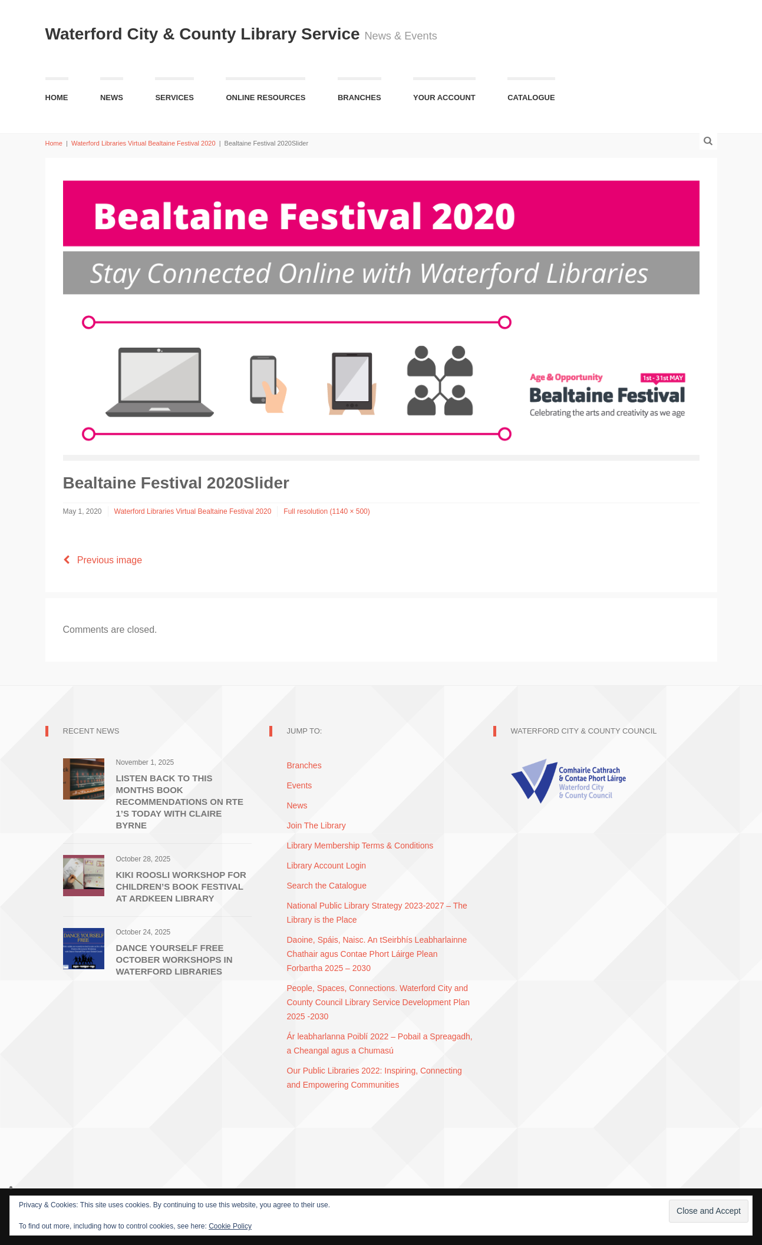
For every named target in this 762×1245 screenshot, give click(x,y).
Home (56, 97)
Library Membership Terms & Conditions (360, 845)
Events (299, 785)
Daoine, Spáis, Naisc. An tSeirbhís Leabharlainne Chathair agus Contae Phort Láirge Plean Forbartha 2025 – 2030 (377, 954)
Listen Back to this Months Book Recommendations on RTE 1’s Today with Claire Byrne (179, 801)
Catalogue (531, 97)
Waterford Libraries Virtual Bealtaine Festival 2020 (143, 143)
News (111, 97)
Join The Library (316, 825)
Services (174, 97)
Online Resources (265, 97)
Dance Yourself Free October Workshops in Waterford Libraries (174, 959)
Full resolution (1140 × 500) (326, 511)
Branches (359, 97)
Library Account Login (327, 865)
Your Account (444, 97)
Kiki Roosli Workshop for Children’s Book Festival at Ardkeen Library (181, 886)
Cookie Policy (230, 1226)
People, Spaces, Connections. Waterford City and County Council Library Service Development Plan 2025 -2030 (378, 1002)
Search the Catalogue (327, 885)
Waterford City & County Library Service (205, 34)
